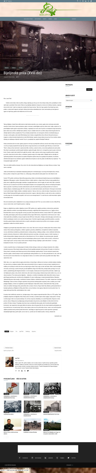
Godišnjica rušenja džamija (30, 432)
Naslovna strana (28, 18)
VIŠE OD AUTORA (21, 379)
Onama (50, 18)
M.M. (72, 465)
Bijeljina (6, 67)
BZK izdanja (38, 18)
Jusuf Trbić (21, 331)
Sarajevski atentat (57, 350)
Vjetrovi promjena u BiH (9, 350)
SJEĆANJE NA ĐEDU (9, 414)
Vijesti (44, 18)
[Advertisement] (32, 92)
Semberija (28, 331)
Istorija (20, 67)
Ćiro (16, 331)
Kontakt (74, 18)
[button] (77, 1)
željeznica (34, 331)
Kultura (13, 67)
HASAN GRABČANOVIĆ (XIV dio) (51, 414)
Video (55, 18)
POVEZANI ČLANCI (9, 379)
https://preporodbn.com (19, 360)
